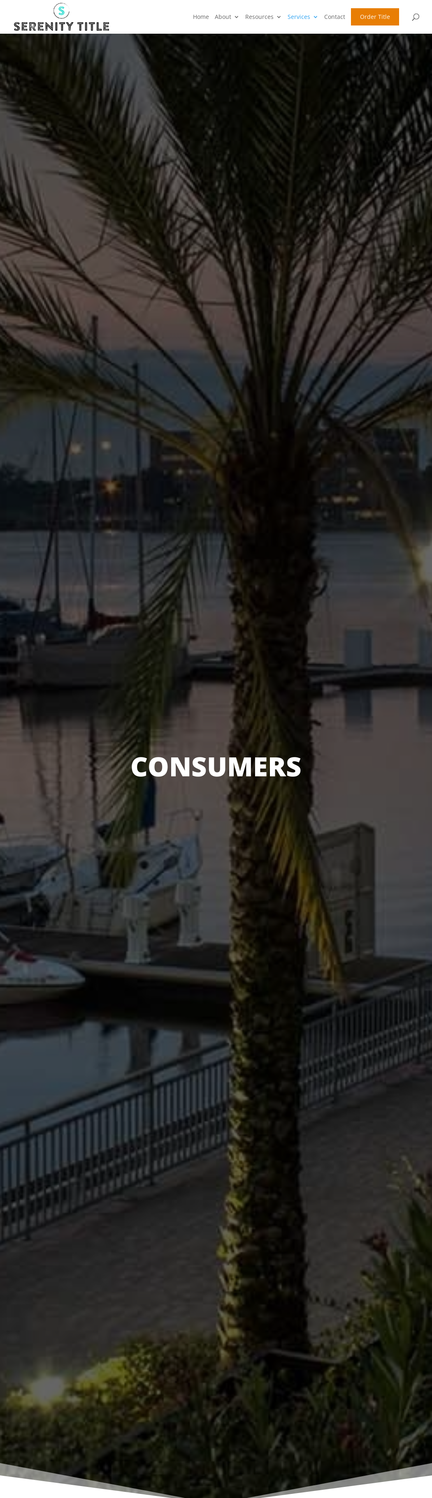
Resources (259, 17)
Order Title (375, 17)
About (223, 17)
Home (201, 17)
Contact (334, 17)
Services (299, 17)
